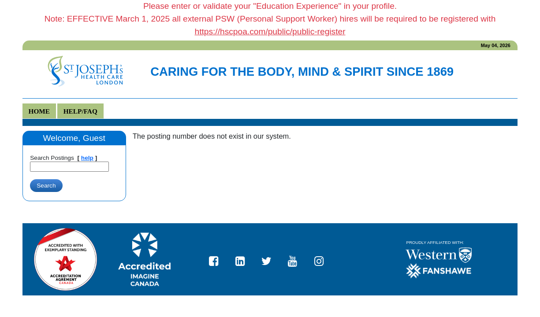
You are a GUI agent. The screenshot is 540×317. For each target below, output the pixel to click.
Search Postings (52, 158)
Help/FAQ (80, 111)
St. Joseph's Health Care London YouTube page (296, 259)
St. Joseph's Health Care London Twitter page (269, 259)
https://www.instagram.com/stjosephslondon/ (322, 259)
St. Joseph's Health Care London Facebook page (217, 259)
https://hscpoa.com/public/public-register (269, 31)
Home (39, 111)
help (87, 158)
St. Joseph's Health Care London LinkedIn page (243, 259)
